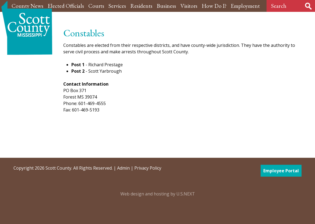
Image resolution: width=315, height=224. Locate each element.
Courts (96, 5)
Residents (141, 5)
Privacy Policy (147, 168)
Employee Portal (281, 171)
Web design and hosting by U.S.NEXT (157, 194)
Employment (245, 5)
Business (166, 5)
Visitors (188, 5)
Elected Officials (66, 5)
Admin (123, 168)
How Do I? (214, 5)
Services (117, 5)
